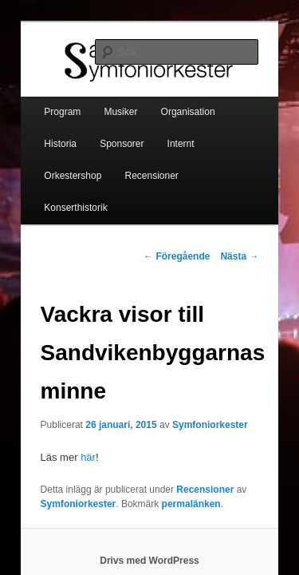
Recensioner (53, 165)
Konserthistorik (135, 165)
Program (44, 101)
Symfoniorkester (192, 382)
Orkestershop (173, 133)
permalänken (173, 461)
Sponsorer (48, 133)
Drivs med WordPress (149, 518)
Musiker (103, 101)
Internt (107, 133)
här (70, 415)
